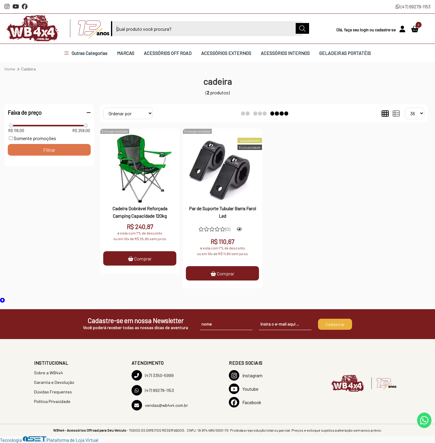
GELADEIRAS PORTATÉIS (345, 53)
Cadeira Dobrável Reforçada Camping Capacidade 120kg (139, 212)
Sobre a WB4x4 (48, 372)
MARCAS (125, 53)
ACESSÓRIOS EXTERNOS (226, 53)
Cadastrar (335, 324)
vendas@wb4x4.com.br (160, 405)
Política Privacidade (52, 401)
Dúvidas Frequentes (53, 391)
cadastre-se (386, 29)
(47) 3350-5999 (153, 375)
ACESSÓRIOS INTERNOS (285, 53)
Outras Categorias (85, 53)
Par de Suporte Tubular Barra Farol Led (222, 212)
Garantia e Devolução (54, 382)
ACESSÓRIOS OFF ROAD (168, 53)
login (364, 29)
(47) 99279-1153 (413, 6)
